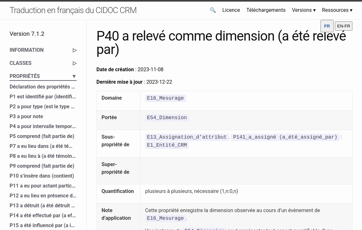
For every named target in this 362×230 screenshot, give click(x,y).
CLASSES (43, 63)
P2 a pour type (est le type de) (43, 106)
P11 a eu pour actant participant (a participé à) (43, 186)
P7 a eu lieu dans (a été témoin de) (43, 146)
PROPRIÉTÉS (43, 76)
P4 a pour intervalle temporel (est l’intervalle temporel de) (43, 126)
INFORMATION (43, 50)
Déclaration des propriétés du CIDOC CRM (43, 87)
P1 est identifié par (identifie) (43, 97)
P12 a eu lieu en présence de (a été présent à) (43, 196)
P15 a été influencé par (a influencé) (43, 225)
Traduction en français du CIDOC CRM (73, 10)
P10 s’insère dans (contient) (42, 176)
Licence (231, 10)
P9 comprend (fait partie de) (42, 166)
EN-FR (343, 26)
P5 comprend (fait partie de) (42, 136)
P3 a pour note (26, 116)
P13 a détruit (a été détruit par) (43, 206)
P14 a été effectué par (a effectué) (43, 215)
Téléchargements (266, 10)
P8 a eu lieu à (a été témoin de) (43, 156)
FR (327, 26)
